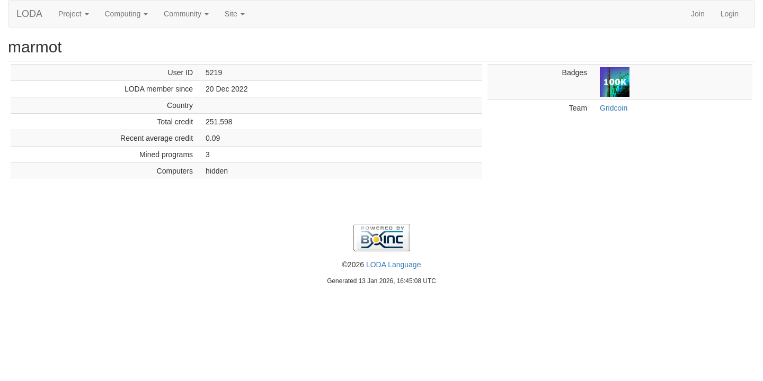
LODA (29, 13)
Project (73, 14)
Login (730, 14)
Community (186, 14)
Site (235, 14)
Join (698, 14)
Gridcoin (613, 108)
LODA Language (393, 264)
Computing (126, 14)
